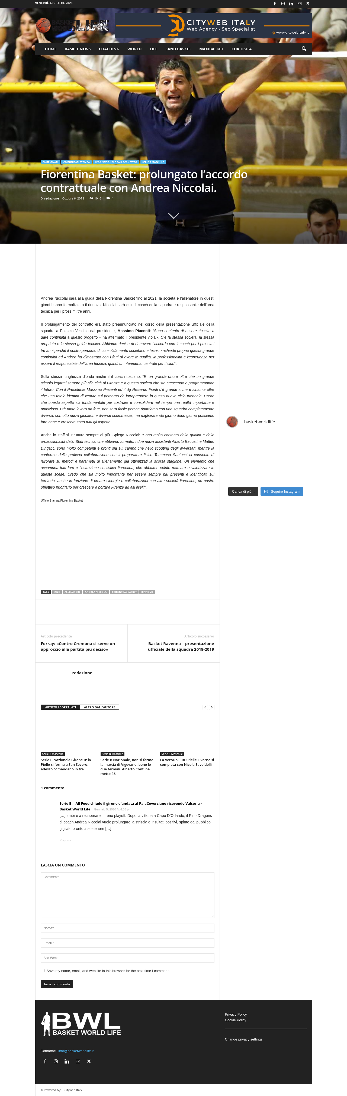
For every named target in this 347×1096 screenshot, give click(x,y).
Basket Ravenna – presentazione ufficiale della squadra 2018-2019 (181, 646)
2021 (57, 592)
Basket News (78, 48)
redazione (51, 198)
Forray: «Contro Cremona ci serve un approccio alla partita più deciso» (78, 646)
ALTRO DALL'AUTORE (99, 707)
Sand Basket (178, 48)
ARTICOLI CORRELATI (60, 707)
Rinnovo (147, 592)
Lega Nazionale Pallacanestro (116, 162)
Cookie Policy (235, 1020)
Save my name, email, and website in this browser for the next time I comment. (108, 971)
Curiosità (242, 48)
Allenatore (72, 592)
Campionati (50, 162)
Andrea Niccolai (96, 592)
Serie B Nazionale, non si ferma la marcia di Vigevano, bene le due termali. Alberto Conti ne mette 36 (127, 766)
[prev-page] (205, 707)
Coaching (109, 48)
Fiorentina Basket (124, 592)
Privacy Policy (236, 1014)
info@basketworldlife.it (76, 1051)
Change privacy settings (244, 1039)
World (134, 48)
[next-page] (211, 707)
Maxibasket (211, 48)
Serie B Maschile (153, 162)
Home (51, 48)
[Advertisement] (127, 280)
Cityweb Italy (73, 1090)
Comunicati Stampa (76, 162)
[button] (304, 49)
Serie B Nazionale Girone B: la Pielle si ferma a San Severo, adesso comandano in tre (66, 764)
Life (153, 48)
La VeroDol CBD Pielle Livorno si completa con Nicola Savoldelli (187, 762)
